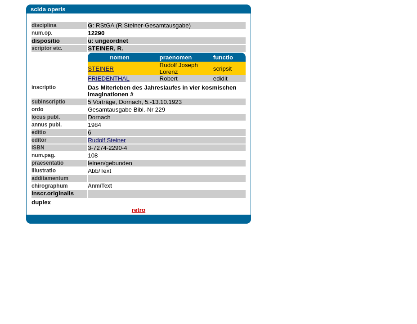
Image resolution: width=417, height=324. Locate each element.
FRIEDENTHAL (109, 78)
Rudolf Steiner (107, 140)
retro (138, 210)
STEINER (101, 68)
